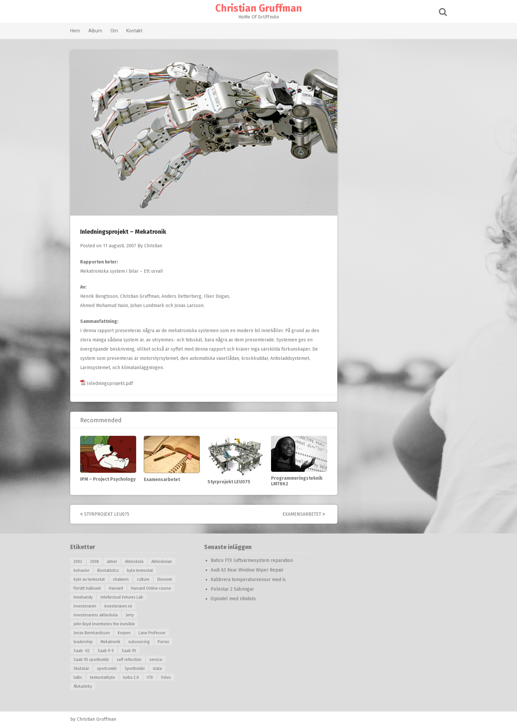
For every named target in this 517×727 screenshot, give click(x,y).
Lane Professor (152, 633)
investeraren (85, 606)
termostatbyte (102, 677)
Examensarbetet (162, 479)
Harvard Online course (151, 588)
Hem (75, 30)
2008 (94, 561)
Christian (153, 246)
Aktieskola (134, 561)
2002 (78, 561)
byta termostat (140, 570)
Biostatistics (108, 570)
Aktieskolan (161, 561)
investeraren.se (118, 606)
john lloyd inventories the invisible (104, 624)
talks (78, 677)
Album (95, 30)
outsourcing (139, 642)
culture (143, 579)
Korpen (124, 633)
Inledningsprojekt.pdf (106, 383)
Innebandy (83, 597)
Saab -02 (82, 650)
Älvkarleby (83, 686)
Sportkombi (135, 668)
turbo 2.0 (131, 677)
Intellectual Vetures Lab (122, 597)
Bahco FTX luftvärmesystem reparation (252, 560)
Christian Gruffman (258, 8)
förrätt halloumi (87, 588)
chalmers (121, 579)
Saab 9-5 (106, 650)
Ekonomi (164, 579)
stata (157, 668)
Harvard (116, 588)
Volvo (166, 677)
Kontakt (134, 30)
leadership (83, 642)
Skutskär (81, 668)
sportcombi (107, 668)
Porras (163, 642)
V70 (150, 677)
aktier (112, 561)
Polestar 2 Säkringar (232, 589)
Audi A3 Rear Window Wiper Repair (247, 570)
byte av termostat (89, 579)
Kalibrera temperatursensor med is (248, 579)
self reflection (129, 659)
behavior (81, 570)
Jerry (130, 615)
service (155, 659)
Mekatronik (110, 642)
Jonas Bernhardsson (92, 633)
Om (114, 30)
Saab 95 (129, 650)
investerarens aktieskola (96, 615)
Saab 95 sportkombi (91, 659)
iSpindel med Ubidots (233, 599)
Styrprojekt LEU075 (228, 482)
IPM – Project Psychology (108, 479)
